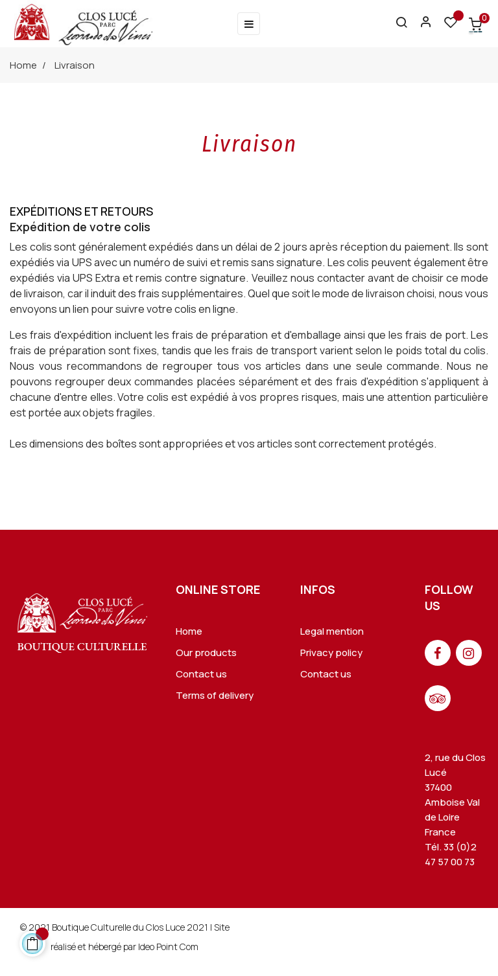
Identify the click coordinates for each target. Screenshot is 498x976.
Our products (206, 652)
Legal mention (332, 631)
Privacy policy (331, 652)
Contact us (201, 674)
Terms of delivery (215, 695)
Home (189, 631)
